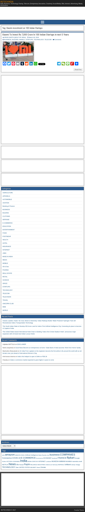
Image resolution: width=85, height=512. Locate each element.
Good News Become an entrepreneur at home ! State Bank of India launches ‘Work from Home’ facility (48, 348)
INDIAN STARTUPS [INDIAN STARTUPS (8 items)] (33, 461)
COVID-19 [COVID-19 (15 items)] (16, 458)
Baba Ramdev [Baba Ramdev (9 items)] (43, 455)
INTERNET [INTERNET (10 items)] (42, 461)
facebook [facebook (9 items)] (54, 458)
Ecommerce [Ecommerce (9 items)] (39, 458)
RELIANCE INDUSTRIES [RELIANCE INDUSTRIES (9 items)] (38, 464)
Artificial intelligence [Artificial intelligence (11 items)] (31, 455)
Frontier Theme (79, 510)
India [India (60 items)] (23, 461)
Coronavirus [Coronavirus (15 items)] (7, 458)
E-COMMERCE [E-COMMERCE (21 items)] (28, 458)
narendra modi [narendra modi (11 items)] (77, 461)
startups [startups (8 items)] (73, 464)
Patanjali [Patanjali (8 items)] (21, 464)
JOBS (4, 253)
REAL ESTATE (7, 273)
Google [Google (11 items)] (77, 458)
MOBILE (22, 39)
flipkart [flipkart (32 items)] (70, 457)
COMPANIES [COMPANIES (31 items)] (67, 454)
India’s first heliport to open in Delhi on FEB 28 (32, 356)
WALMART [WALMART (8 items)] (33, 467)
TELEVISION (7, 297)
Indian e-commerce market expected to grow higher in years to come (32, 360)
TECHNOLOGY (39, 39)
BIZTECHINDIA (6, 1)
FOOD (5, 233)
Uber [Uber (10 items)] (17, 467)
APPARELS (6, 196)
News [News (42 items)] (12, 464)
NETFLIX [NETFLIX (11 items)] (5, 464)
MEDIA (5, 260)
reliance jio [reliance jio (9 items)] (49, 464)
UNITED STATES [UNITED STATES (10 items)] (24, 467)
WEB (4, 307)
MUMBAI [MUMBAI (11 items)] (69, 461)
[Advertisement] (18, 109)
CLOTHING (6, 216)
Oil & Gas (6, 266)
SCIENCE (6, 280)
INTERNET (6, 250)
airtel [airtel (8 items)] (3, 455)
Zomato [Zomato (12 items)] (43, 467)
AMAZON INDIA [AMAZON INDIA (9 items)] (19, 455)
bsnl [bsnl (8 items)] (48, 455)
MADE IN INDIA (8, 256)
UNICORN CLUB (8, 303)
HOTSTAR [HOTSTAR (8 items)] (9, 461)
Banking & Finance (9, 206)
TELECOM (47, 39)
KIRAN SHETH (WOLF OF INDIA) (15, 37)
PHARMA (6, 270)
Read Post (78, 69)
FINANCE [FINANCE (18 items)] (62, 458)
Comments (57, 39)
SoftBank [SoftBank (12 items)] (67, 464)
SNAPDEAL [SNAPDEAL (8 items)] (61, 464)
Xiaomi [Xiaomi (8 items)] (38, 467)
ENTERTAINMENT (9, 230)
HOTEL (5, 243)
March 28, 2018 (34, 37)
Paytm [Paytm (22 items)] (27, 464)
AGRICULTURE (8, 193)
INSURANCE (7, 246)
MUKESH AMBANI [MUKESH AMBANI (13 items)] (59, 461)
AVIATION (6, 203)
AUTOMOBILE (7, 199)
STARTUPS (29, 39)
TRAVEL (5, 300)
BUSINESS (7, 39)
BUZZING (15, 39)
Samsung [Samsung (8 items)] (54, 464)
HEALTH (5, 240)
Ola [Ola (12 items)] (17, 464)
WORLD (5, 310)
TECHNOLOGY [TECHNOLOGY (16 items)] (8, 467)
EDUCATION (7, 226)
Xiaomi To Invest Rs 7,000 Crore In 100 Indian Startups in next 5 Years (35, 34)
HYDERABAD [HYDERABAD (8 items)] (16, 461)
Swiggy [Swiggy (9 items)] (78, 464)
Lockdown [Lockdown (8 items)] (48, 461)
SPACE (5, 283)
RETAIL (5, 277)
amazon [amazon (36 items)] (10, 454)
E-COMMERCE (8, 223)
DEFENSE (6, 219)
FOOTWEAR (7, 236)
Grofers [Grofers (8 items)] (4, 461)
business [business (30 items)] (55, 454)
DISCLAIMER (21, 344)
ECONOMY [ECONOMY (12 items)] (47, 458)
